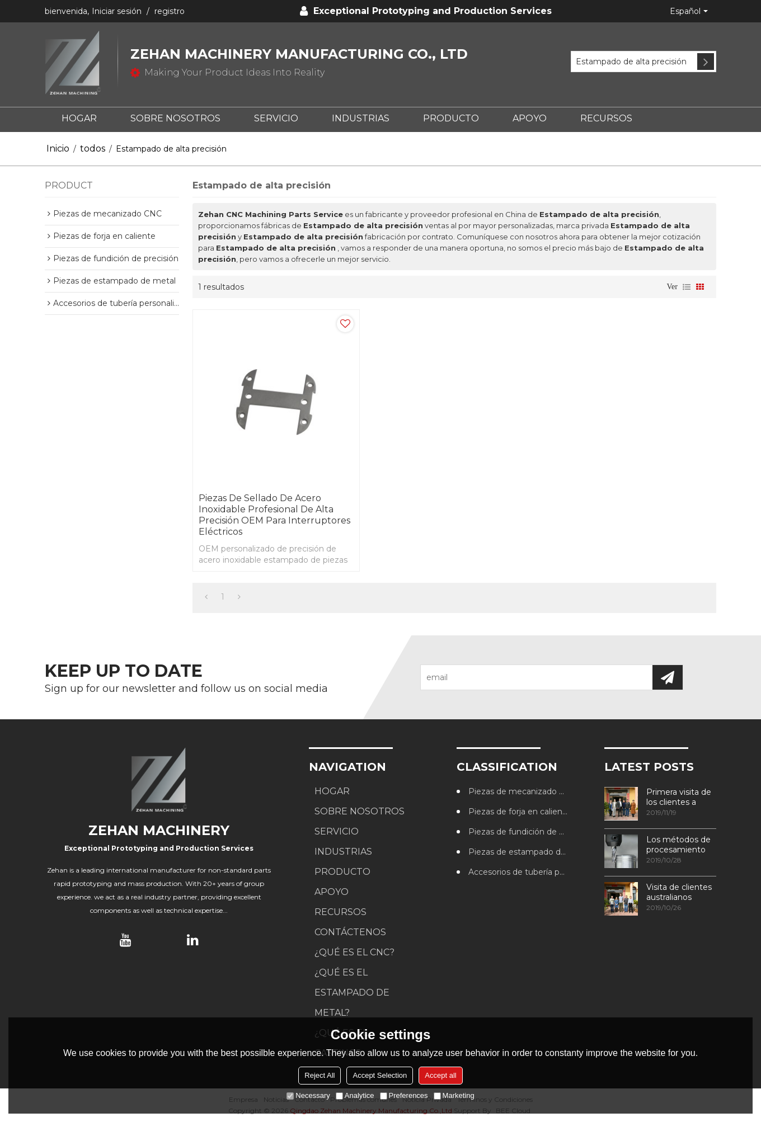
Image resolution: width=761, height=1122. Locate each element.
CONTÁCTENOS (350, 932)
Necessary (308, 1095)
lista (686, 287)
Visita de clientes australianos (679, 892)
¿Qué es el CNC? (354, 952)
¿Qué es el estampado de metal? (351, 992)
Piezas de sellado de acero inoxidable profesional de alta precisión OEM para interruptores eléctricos (274, 515)
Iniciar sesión (117, 11)
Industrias (360, 118)
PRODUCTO (451, 118)
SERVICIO (276, 118)
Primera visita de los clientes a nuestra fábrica (678, 797)
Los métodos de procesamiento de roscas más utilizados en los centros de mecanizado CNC (680, 845)
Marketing (454, 1095)
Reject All (319, 1075)
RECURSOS (606, 118)
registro (169, 11)
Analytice (355, 1095)
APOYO (530, 118)
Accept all (440, 1075)
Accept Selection (380, 1075)
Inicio (57, 148)
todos (92, 148)
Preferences (404, 1095)
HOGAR (79, 118)
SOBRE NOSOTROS (175, 118)
